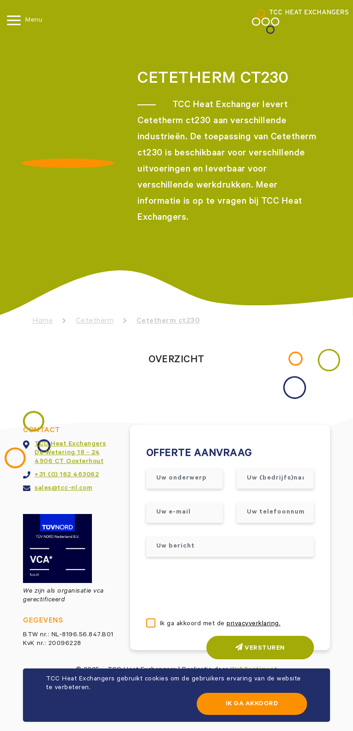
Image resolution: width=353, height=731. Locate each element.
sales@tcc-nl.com (63, 488)
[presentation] (216, 588)
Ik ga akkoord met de (220, 624)
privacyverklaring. (253, 624)
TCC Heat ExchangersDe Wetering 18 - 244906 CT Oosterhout (70, 453)
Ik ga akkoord (252, 704)
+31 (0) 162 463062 (66, 475)
